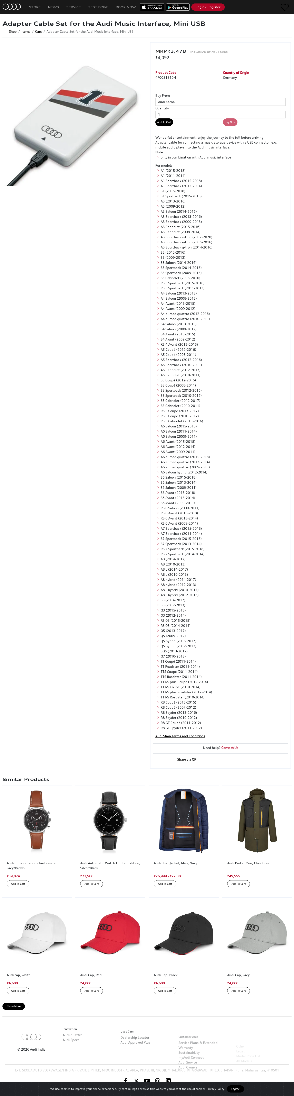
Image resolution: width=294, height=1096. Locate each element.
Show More (14, 1006)
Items (25, 31)
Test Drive (98, 7)
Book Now (126, 7)
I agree (235, 1088)
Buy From (162, 95)
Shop (13, 31)
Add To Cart (164, 122)
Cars (38, 31)
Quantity (162, 108)
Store (35, 7)
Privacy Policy (215, 1088)
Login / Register (208, 7)
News (53, 7)
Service (73, 7)
